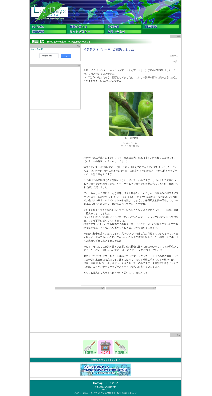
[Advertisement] (55, 88)
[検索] (48, 55)
